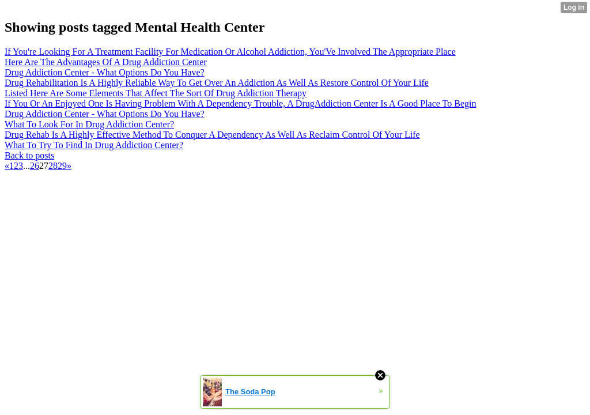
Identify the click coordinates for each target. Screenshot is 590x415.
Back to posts (29, 155)
